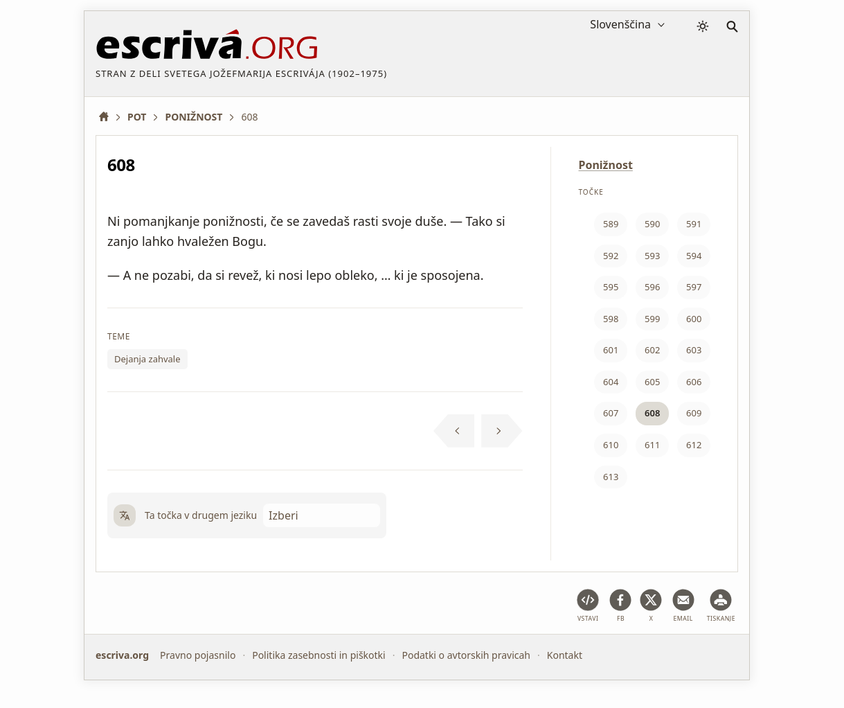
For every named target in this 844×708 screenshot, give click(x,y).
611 (652, 445)
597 (693, 287)
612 (693, 445)
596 (652, 287)
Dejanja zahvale (147, 359)
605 (652, 381)
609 (693, 413)
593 (652, 255)
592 (610, 255)
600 (693, 318)
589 (610, 224)
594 (693, 255)
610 (610, 445)
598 (610, 318)
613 (610, 476)
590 (652, 224)
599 (652, 318)
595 (610, 287)
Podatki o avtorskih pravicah (466, 655)
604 (610, 381)
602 (652, 350)
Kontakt (564, 655)
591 (693, 224)
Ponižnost (606, 164)
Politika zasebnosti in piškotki (319, 655)
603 (693, 350)
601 (610, 350)
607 (610, 413)
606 (693, 381)
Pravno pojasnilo (197, 655)
